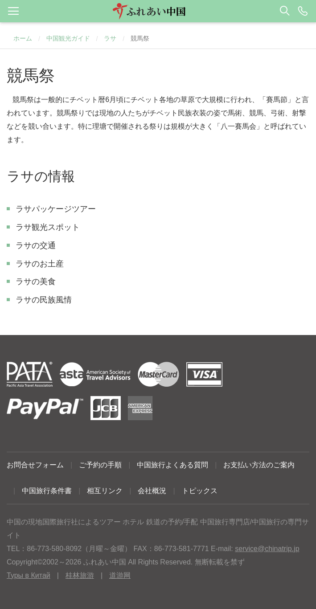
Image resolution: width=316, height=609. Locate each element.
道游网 (120, 575)
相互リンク (105, 491)
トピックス (200, 491)
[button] (158, 11)
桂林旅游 (80, 575)
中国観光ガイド (68, 38)
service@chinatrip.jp (267, 548)
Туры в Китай (28, 575)
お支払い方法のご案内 (259, 465)
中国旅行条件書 (47, 491)
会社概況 (152, 491)
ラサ (110, 38)
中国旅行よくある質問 (172, 465)
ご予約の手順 (100, 465)
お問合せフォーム (35, 465)
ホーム (22, 38)
